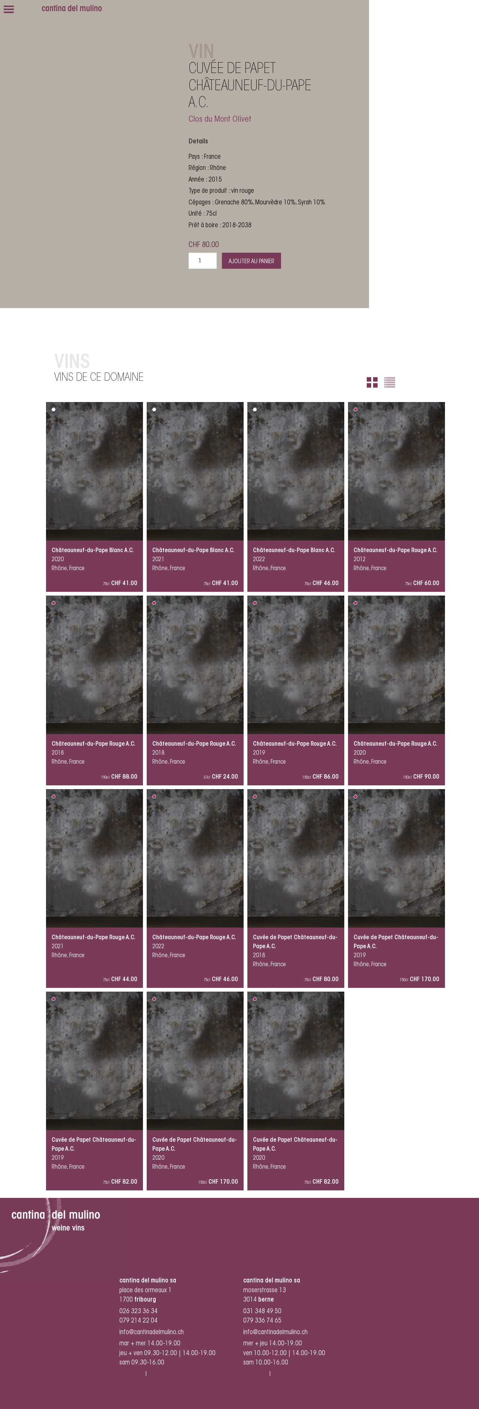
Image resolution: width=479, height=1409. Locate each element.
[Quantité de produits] (203, 261)
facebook (161, 1374)
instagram (131, 1374)
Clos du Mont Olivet (220, 120)
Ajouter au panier (251, 262)
